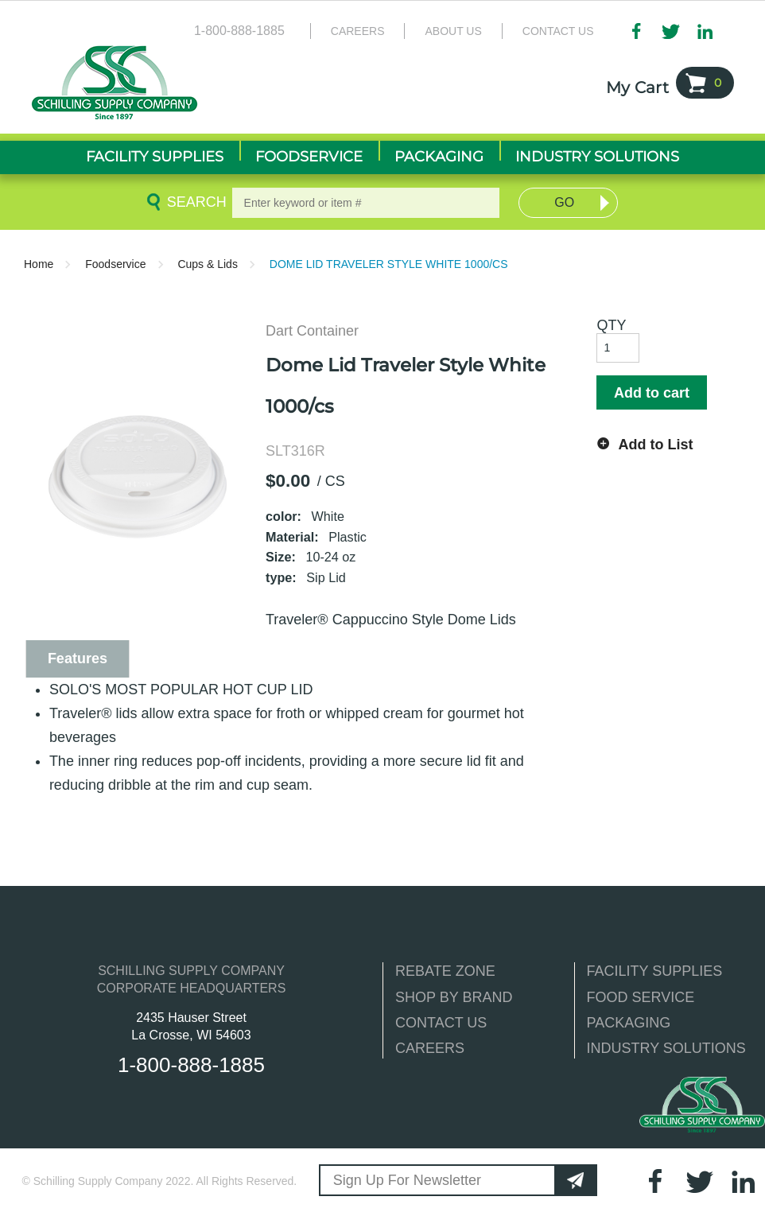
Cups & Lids (207, 264)
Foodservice (115, 264)
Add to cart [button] (651, 393)
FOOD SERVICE (641, 997)
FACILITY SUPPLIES (655, 971)
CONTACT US (441, 1023)
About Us (453, 31)
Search (194, 202)
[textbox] (366, 203)
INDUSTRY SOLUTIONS (666, 1048)
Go (564, 202)
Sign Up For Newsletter (407, 1180)
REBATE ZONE (445, 971)
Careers (358, 31)
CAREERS (429, 1048)
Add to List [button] (655, 445)
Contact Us (558, 31)
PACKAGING (629, 1023)
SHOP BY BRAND (453, 997)
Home (38, 264)
